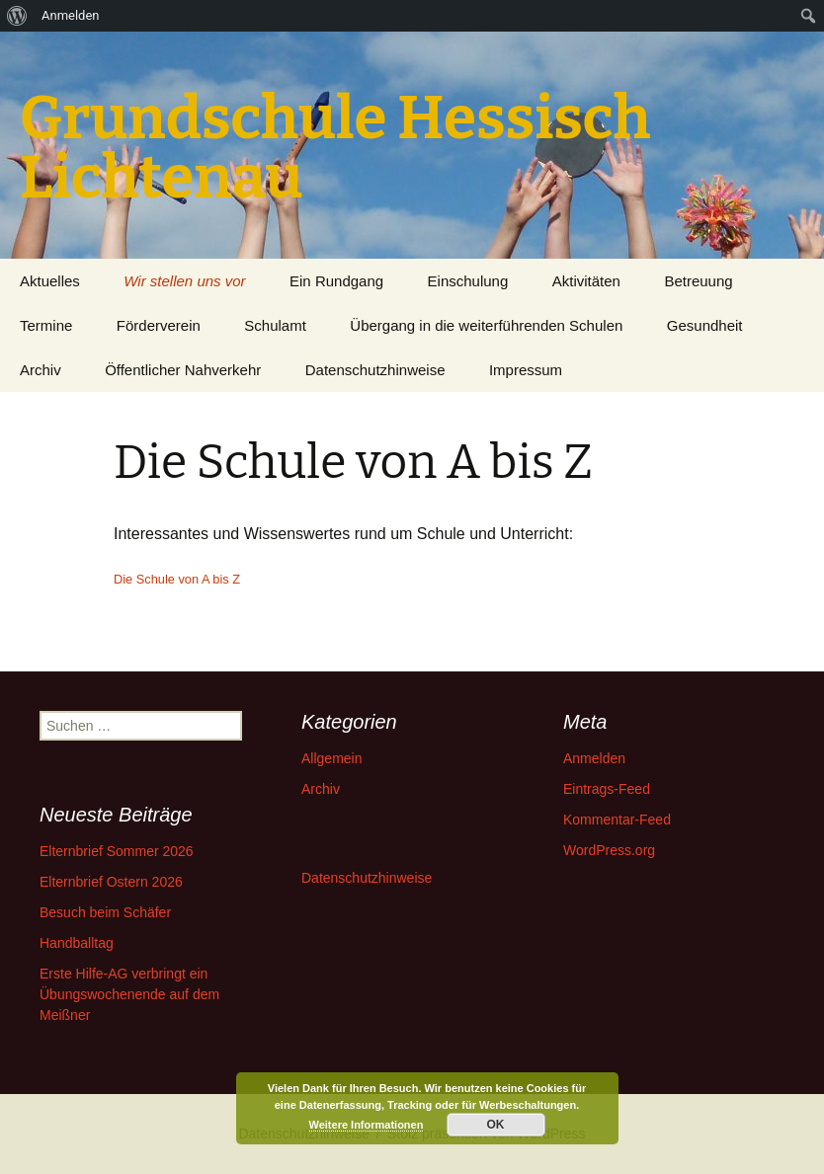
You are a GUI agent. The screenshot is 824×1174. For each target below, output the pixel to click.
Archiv (40, 369)
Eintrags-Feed (606, 789)
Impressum (525, 369)
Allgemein (331, 758)
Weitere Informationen (366, 1125)
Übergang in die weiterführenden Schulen (486, 325)
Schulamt (275, 325)
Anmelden (594, 758)
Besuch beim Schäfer (105, 912)
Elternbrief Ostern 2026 (111, 882)
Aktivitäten (586, 281)
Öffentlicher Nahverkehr (183, 369)
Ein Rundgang (336, 281)
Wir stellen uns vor (184, 281)
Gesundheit (705, 325)
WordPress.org (609, 850)
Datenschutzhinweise (375, 369)
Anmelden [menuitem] (70, 15)
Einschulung (468, 281)
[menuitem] (17, 16)
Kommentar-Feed (617, 819)
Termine (46, 325)
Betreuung (698, 281)
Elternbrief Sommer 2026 (117, 851)
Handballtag (77, 943)
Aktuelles (50, 281)
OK (496, 1125)
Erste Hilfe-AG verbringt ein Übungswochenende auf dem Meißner (129, 994)
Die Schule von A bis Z (177, 579)
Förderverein (159, 325)
